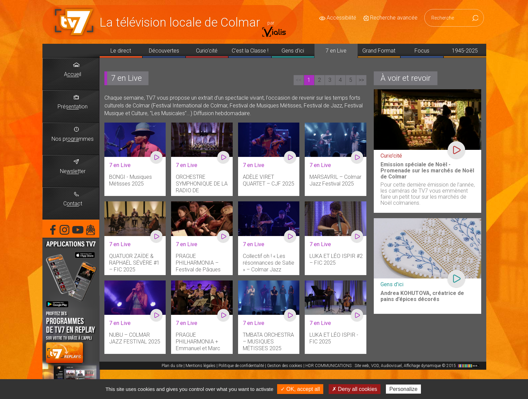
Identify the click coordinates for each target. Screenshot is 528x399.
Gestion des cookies (284, 365)
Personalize (403, 389)
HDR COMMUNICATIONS (393, 365)
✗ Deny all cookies (354, 389)
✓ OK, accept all (300, 389)
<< (299, 80)
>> (361, 80)
